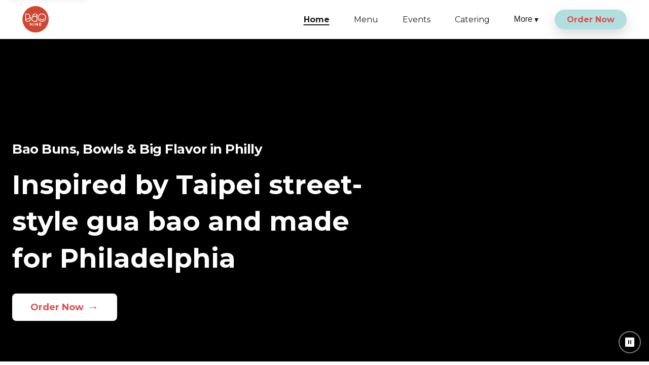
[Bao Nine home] (35, 19)
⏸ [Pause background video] (630, 342)
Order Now (591, 19)
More (526, 19)
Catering (472, 19)
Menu (366, 19)
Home (317, 19)
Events (416, 19)
